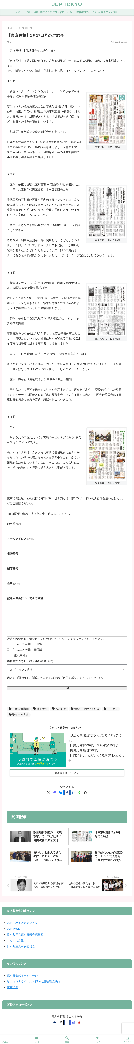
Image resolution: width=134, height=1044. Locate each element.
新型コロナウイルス (85, 708)
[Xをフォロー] (61, 1022)
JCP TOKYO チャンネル (22, 922)
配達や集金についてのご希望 (25, 598)
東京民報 (12, 987)
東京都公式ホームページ (22, 975)
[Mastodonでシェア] (54, 792)
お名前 (14, 523)
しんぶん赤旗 (15, 940)
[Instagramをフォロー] (73, 1022)
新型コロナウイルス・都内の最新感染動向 (33, 981)
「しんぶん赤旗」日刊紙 (26, 643)
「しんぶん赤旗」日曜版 (26, 649)
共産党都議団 (19, 708)
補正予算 (40, 708)
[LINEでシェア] (79, 792)
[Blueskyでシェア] (61, 792)
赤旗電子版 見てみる (67, 772)
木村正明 (59, 708)
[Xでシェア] (48, 792)
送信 (67, 688)
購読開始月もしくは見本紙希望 (30, 661)
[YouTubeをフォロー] (79, 1022)
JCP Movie (13, 928)
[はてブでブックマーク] (73, 792)
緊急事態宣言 (19, 714)
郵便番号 (12, 568)
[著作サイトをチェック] (54, 1022)
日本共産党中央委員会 (21, 946)
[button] (85, 792)
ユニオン (111, 708)
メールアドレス (20, 538)
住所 (13, 583)
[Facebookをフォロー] (67, 1022)
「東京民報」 (19, 655)
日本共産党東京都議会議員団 (25, 934)
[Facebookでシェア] (67, 792)
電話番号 (12, 553)
